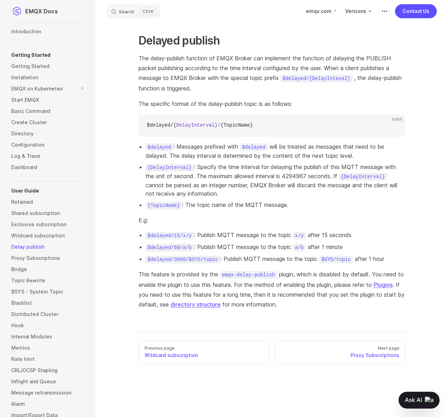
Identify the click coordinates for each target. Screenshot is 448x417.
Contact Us (415, 11)
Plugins (383, 284)
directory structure (195, 304)
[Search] (133, 11)
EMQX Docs (34, 11)
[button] (47, 55)
